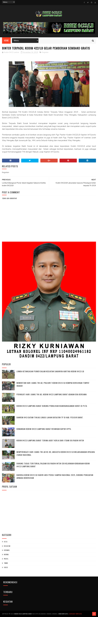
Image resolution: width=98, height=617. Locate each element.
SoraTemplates (63, 614)
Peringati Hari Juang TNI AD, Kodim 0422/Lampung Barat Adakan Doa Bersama (52, 394)
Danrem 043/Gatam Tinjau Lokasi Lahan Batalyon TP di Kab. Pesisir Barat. (50, 417)
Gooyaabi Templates (75, 614)
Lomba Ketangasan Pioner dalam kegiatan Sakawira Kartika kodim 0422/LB (50, 371)
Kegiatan (45, 52)
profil (6, 559)
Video (6, 567)
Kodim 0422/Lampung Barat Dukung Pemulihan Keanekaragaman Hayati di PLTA (52, 405)
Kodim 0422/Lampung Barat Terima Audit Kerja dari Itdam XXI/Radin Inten (50, 440)
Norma (6, 554)
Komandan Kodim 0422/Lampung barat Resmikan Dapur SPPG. (44, 428)
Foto (5, 542)
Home (6, 40)
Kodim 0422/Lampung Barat (23, 614)
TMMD (6, 563)
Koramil (7, 550)
